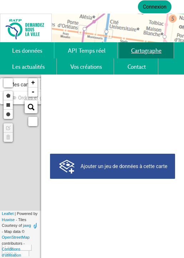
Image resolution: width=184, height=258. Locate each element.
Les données (27, 50)
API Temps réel (86, 50)
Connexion (154, 7)
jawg (27, 225)
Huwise (8, 220)
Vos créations (86, 66)
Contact (137, 66)
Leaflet (8, 213)
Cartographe (146, 50)
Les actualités (28, 66)
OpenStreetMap (16, 237)
